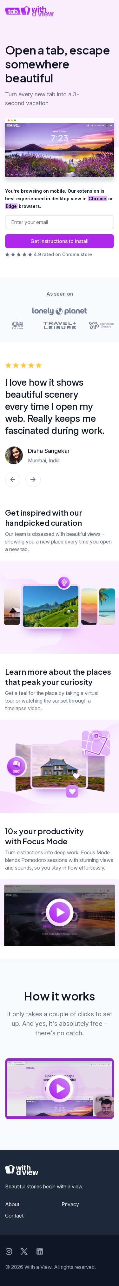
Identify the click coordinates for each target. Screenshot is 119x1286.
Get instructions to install (59, 241)
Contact (14, 1215)
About (12, 1204)
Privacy (70, 1204)
